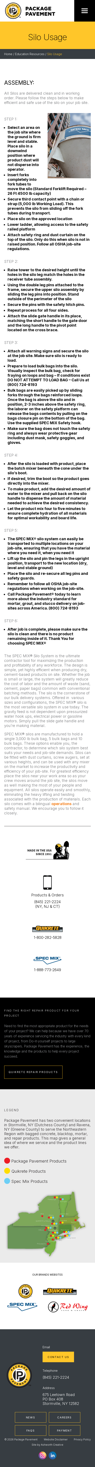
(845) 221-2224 (56, 1377)
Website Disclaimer (56, 1439)
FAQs (30, 1430)
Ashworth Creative (52, 1444)
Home (8, 54)
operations (61, 804)
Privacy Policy (82, 1439)
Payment (64, 1430)
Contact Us (58, 1357)
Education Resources (29, 54)
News (30, 1417)
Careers (64, 1417)
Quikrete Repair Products (33, 1072)
